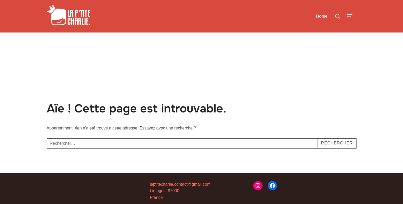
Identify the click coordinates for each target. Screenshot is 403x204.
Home (321, 16)
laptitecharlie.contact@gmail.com (180, 184)
